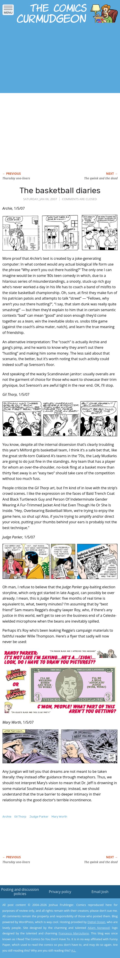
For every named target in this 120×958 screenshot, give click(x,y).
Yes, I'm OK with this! (82, 942)
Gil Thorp (20, 816)
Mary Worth (59, 816)
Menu (8, 11)
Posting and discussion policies (20, 891)
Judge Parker (38, 816)
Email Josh (99, 891)
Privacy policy (60, 891)
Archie (6, 816)
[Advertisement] (52, 59)
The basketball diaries (60, 190)
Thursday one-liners (16, 178)
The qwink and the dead (101, 178)
